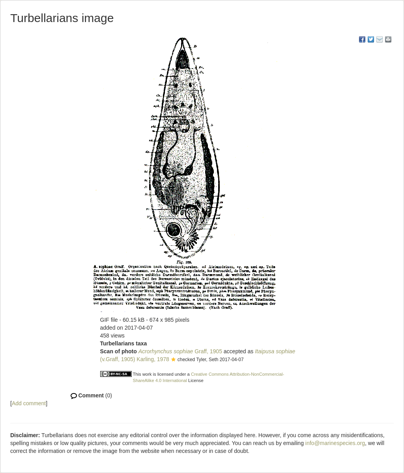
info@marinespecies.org (335, 443)
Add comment (29, 403)
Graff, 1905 (180, 351)
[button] (173, 360)
